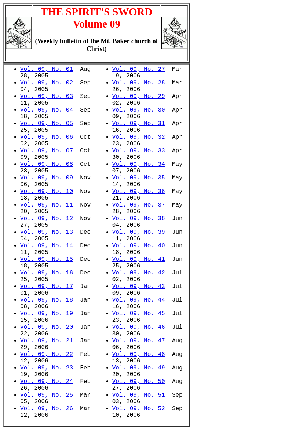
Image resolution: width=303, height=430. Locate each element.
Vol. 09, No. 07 (46, 150)
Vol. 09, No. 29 (138, 96)
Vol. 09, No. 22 (46, 354)
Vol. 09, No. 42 (138, 273)
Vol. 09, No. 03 (46, 96)
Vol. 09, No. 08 (46, 164)
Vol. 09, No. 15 (46, 259)
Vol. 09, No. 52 (138, 408)
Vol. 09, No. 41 (138, 259)
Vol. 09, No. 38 (138, 218)
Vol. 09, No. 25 (46, 395)
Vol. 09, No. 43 (138, 286)
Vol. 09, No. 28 (138, 83)
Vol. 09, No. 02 (46, 83)
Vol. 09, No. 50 (138, 381)
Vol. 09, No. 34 (138, 164)
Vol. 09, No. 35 (138, 178)
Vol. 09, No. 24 (46, 381)
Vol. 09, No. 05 (46, 123)
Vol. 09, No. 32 (138, 137)
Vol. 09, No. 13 (46, 232)
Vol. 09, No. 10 (46, 191)
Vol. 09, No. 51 (138, 395)
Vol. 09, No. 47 (138, 341)
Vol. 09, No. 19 (46, 313)
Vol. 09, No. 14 (46, 246)
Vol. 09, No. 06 (46, 137)
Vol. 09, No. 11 (46, 205)
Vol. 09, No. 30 (138, 110)
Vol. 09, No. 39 (138, 232)
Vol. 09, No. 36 (138, 191)
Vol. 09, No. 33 (138, 150)
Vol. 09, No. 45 (138, 313)
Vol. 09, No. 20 (46, 327)
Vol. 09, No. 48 (138, 354)
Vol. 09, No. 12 (46, 218)
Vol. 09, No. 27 (138, 69)
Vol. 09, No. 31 (138, 123)
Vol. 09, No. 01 (46, 69)
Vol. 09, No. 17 (46, 286)
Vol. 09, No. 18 (46, 300)
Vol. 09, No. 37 (138, 205)
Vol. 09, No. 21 (46, 341)
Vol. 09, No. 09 (46, 178)
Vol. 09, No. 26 (46, 408)
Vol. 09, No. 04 (46, 110)
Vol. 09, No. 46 (138, 327)
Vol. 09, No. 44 (138, 300)
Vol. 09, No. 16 (46, 273)
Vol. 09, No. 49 (138, 368)
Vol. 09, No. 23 (46, 368)
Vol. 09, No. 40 (138, 246)
